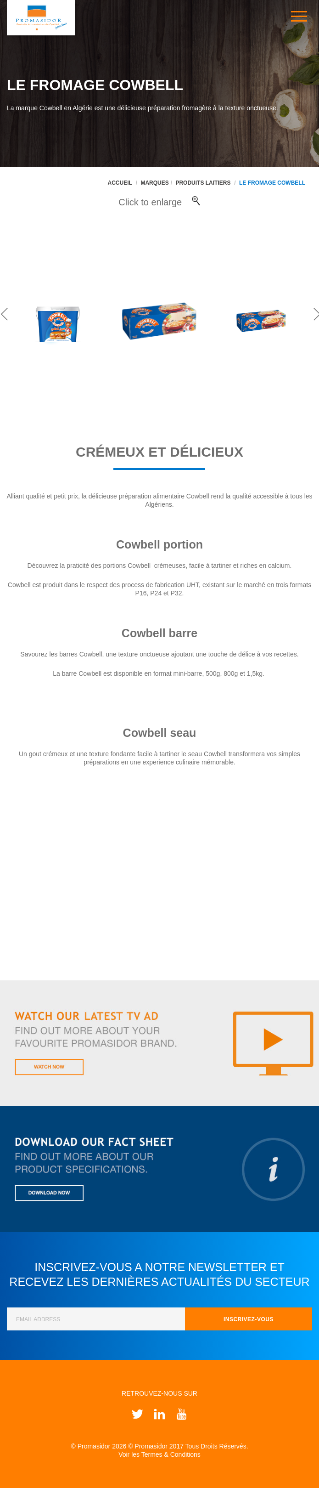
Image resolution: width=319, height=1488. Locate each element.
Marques (154, 183)
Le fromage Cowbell (272, 183)
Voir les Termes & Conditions (159, 1454)
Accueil (120, 183)
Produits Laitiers (202, 183)
